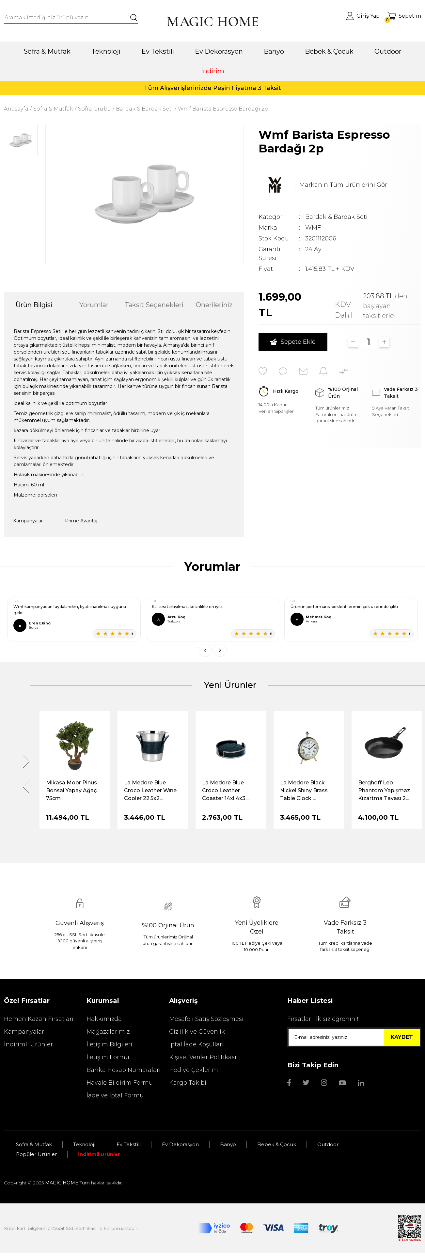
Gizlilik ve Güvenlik (197, 1031)
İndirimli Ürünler (28, 1044)
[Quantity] (368, 342)
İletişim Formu (108, 1057)
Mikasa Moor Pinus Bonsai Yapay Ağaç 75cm (71, 790)
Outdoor (327, 1144)
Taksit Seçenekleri (154, 305)
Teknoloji (84, 1144)
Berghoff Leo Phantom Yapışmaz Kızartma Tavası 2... (384, 790)
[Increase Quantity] (384, 342)
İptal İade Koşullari (196, 1044)
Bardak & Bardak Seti (336, 216)
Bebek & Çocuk (276, 1144)
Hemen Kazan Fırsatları (38, 1019)
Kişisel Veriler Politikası (202, 1057)
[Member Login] (362, 16)
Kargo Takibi (187, 1082)
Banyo (228, 1144)
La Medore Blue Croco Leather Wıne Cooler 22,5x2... (150, 790)
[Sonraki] (220, 650)
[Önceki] (205, 650)
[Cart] (404, 16)
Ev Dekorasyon (180, 1144)
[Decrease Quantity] (353, 342)
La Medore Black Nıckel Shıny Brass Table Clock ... (304, 790)
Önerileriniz (214, 305)
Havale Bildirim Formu (120, 1082)
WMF (313, 227)
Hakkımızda (104, 1019)
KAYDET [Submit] (402, 1037)
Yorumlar (94, 305)
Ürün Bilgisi (34, 305)
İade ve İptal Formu (115, 1095)
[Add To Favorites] (263, 371)
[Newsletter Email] (354, 1037)
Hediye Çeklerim (193, 1070)
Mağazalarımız (108, 1031)
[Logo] (212, 21)
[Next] (26, 761)
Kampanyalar (24, 1031)
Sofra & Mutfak (34, 1144)
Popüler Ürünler (36, 1154)
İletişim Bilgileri (109, 1044)
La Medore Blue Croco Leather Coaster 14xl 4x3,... (225, 790)
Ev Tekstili (129, 1144)
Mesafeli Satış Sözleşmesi (206, 1019)
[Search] (71, 18)
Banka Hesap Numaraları (124, 1070)
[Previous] (26, 786)
